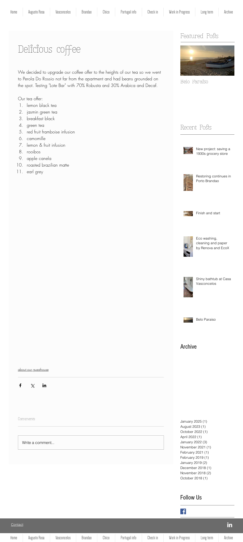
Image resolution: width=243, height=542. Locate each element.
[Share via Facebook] (20, 385)
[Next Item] (226, 61)
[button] (179, 12)
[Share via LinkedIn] (44, 385)
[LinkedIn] (229, 524)
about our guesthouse (33, 369)
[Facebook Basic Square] (183, 511)
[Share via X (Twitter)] (32, 385)
